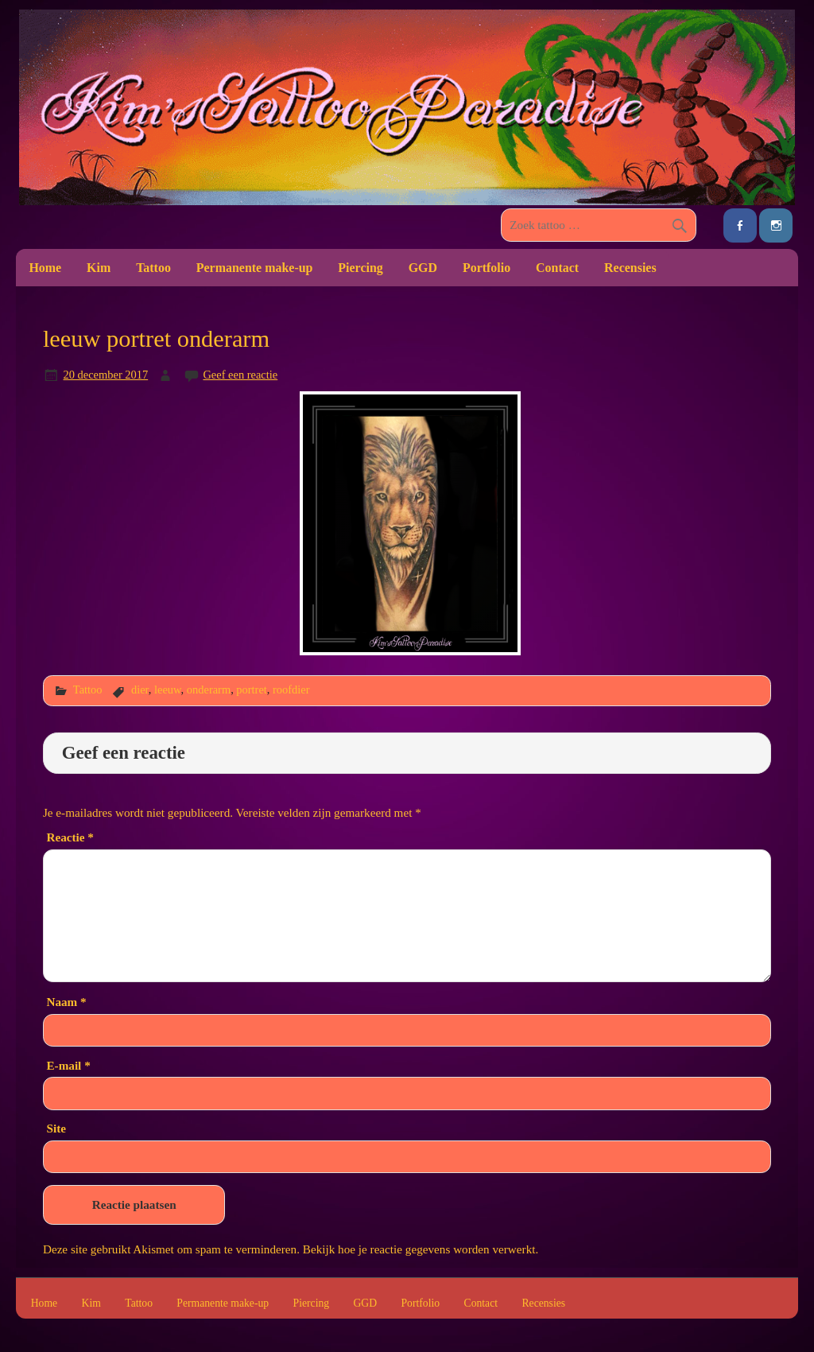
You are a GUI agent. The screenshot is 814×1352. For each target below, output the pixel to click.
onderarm (209, 689)
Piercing (360, 267)
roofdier (291, 689)
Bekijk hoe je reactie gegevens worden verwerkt (419, 1249)
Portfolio (486, 267)
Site (55, 1128)
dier (140, 689)
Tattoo (153, 267)
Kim (98, 267)
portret (251, 689)
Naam (66, 1002)
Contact (557, 267)
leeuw (167, 689)
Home (45, 267)
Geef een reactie (240, 374)
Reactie (69, 837)
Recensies (630, 267)
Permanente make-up (254, 267)
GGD (423, 267)
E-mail (68, 1065)
